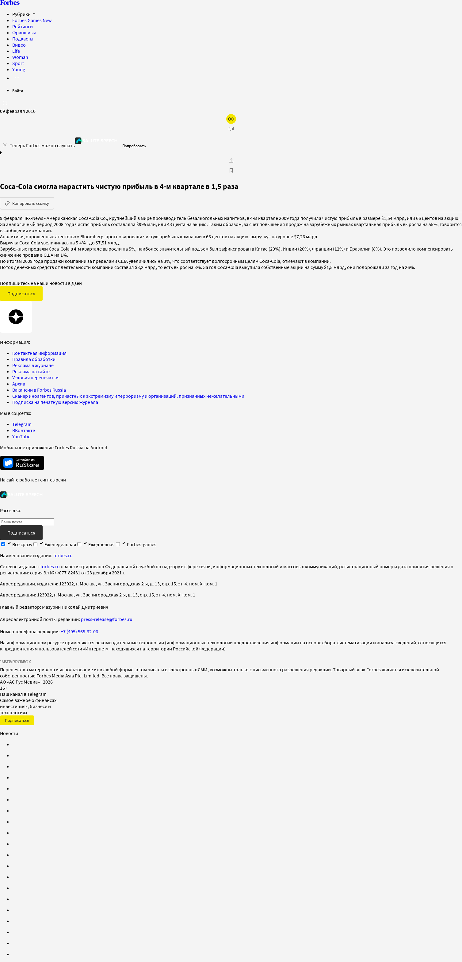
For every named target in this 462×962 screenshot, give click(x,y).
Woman (20, 57)
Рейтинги (22, 26)
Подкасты (22, 39)
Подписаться (21, 293)
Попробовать (134, 145)
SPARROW (15, 661)
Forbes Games (32, 20)
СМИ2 (5, 661)
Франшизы (24, 32)
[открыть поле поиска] (5, 103)
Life (16, 51)
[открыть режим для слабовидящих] (231, 119)
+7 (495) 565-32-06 (79, 631)
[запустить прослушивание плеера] (231, 129)
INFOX (24, 661)
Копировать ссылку (27, 203)
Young (18, 69)
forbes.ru (63, 555)
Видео (19, 45)
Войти (17, 90)
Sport (18, 63)
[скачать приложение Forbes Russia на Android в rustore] (22, 462)
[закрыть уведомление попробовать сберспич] (5, 145)
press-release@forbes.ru (106, 619)
